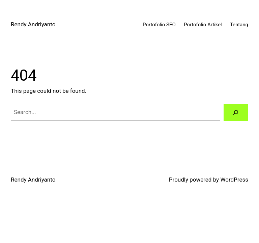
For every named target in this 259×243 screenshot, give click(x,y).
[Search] (236, 112)
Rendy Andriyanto (33, 24)
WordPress (234, 179)
